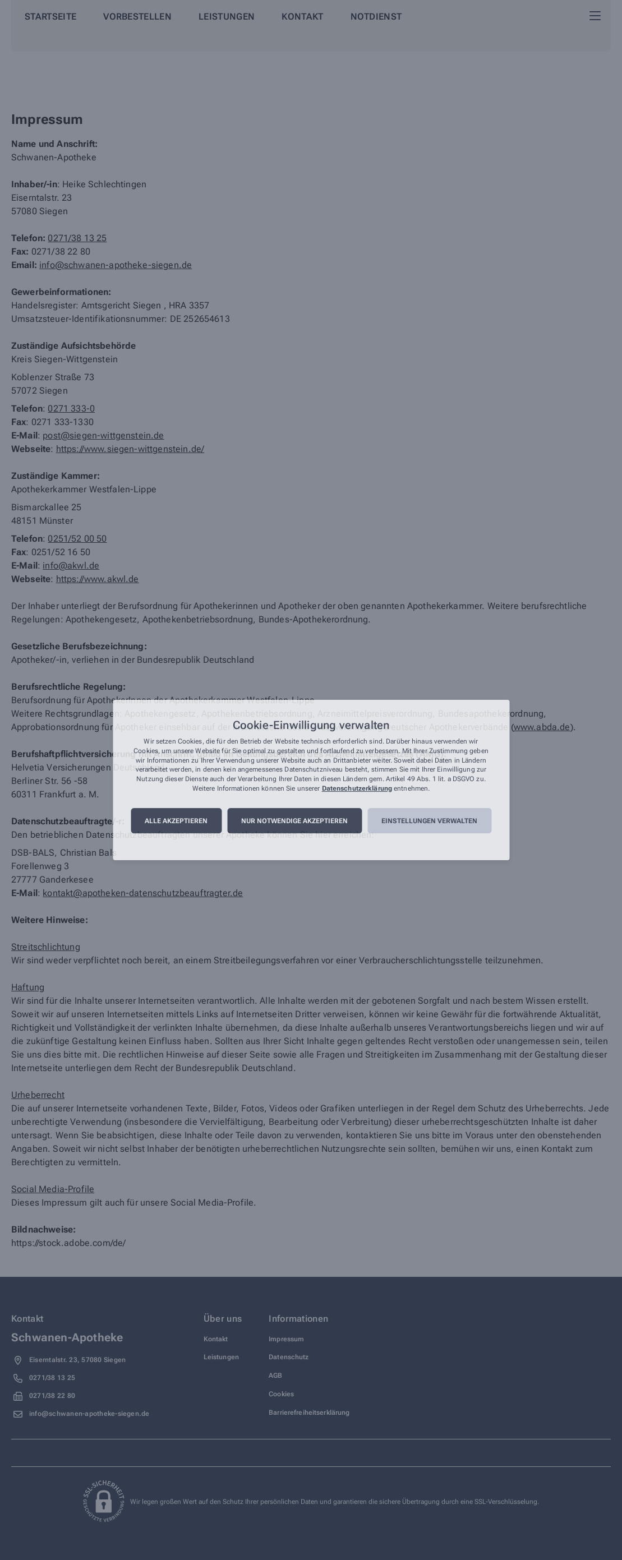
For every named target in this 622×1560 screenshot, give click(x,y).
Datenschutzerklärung (357, 788)
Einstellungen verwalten (429, 821)
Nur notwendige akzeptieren (294, 821)
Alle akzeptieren (176, 821)
